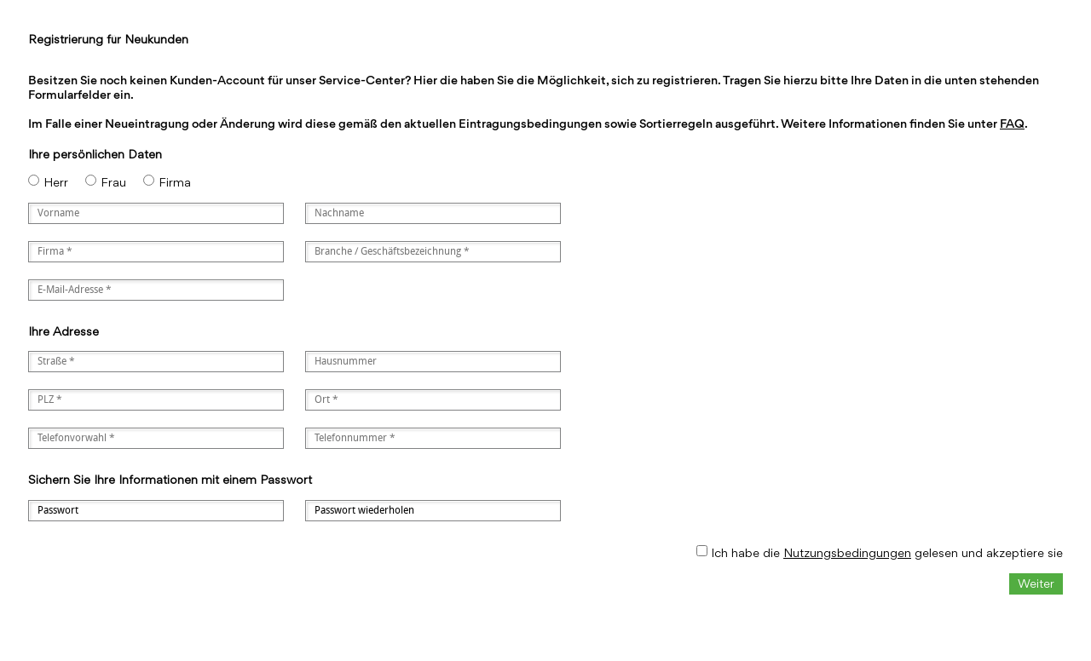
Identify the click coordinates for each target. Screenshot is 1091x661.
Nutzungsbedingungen (847, 552)
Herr (55, 182)
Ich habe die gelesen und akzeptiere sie (887, 552)
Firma (175, 182)
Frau (113, 182)
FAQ (1012, 123)
